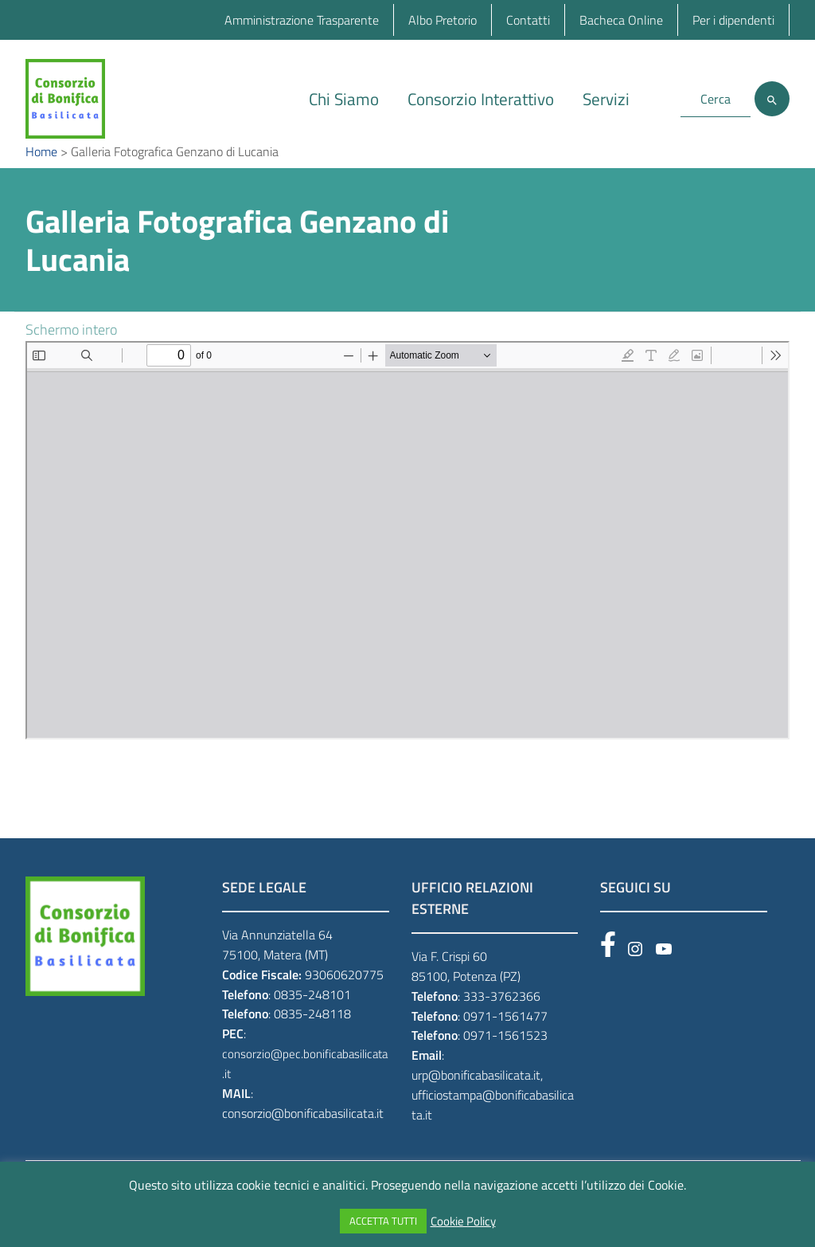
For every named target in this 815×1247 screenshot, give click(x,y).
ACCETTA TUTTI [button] (383, 1221)
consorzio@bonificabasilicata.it (303, 1137)
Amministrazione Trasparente (301, 19)
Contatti (528, 19)
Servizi (606, 99)
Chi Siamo (344, 99)
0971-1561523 (505, 1059)
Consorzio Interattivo (481, 99)
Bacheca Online (621, 19)
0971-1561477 (505, 1039)
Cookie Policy (463, 1221)
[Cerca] (772, 98)
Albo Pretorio (442, 19)
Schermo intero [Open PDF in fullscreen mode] (71, 353)
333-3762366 (501, 1019)
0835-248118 (312, 1037)
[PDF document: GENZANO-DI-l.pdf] (407, 564)
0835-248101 (312, 1017)
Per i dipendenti (733, 19)
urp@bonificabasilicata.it (475, 1098)
